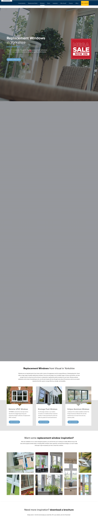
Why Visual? (65, 5)
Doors (50, 5)
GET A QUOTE (86, 5)
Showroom (61, 1)
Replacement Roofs (34, 5)
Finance (72, 5)
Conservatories (23, 5)
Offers (78, 5)
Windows (44, 5)
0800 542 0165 (85, 2)
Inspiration (56, 5)
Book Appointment (36, 1)
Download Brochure (50, 1)
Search (69, 1)
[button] (14, 59)
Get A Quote (25, 1)
